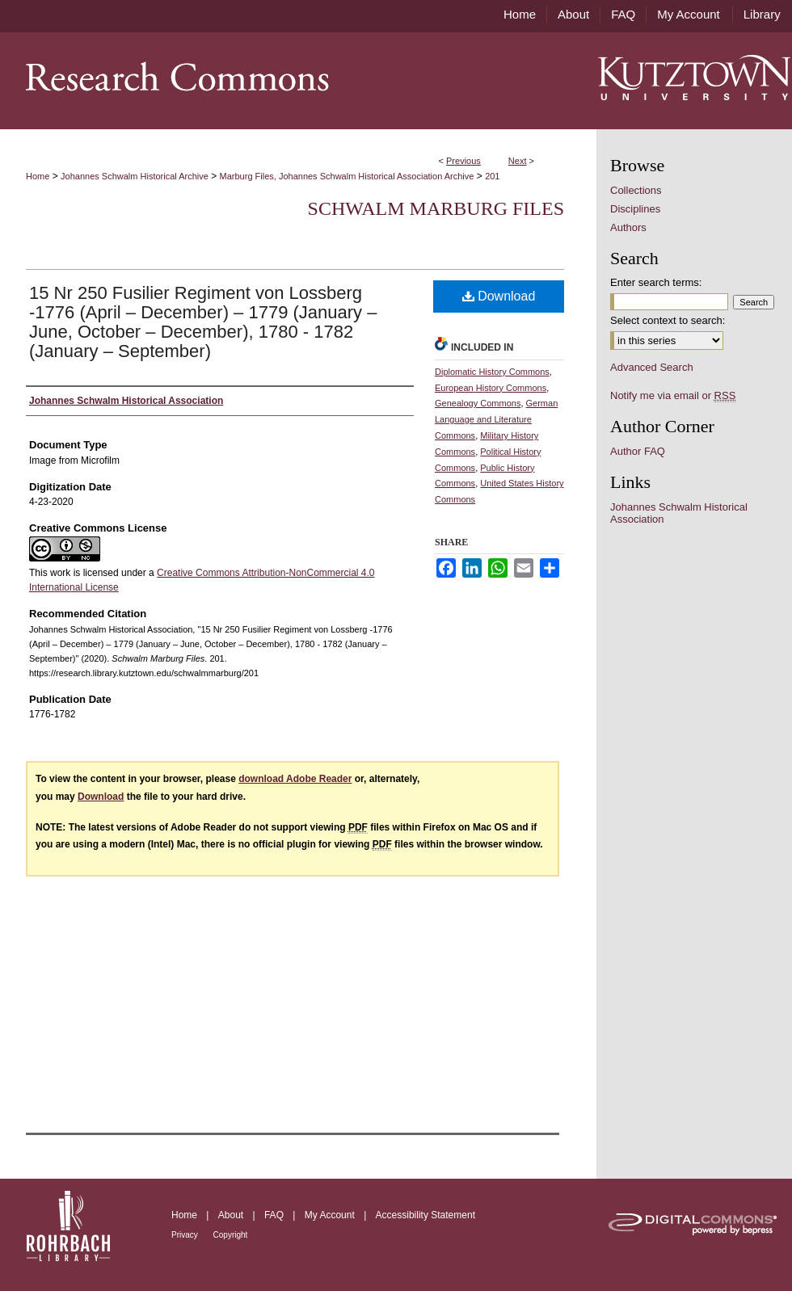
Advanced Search (651, 367)
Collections (636, 190)
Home (37, 176)
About (232, 1215)
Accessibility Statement (425, 1215)
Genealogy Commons (477, 403)
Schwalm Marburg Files (436, 208)
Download (499, 296)
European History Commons (490, 388)
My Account (331, 1215)
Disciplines (635, 209)
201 (492, 176)
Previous (463, 161)
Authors (628, 227)
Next (517, 161)
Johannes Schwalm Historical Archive (135, 176)
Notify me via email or (672, 395)
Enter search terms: (655, 282)
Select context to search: (667, 320)
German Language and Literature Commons (496, 419)
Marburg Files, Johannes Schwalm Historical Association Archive (347, 176)
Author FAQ (637, 451)
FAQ (275, 1215)
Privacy (185, 1234)
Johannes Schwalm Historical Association (679, 513)
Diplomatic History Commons (492, 371)
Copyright (230, 1234)
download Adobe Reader (295, 778)
